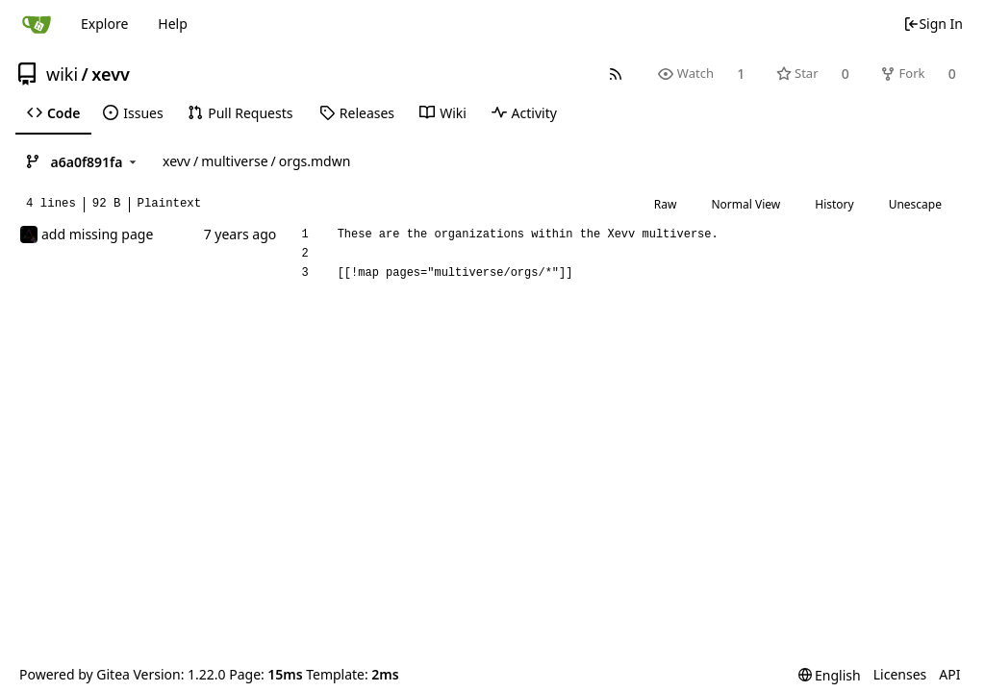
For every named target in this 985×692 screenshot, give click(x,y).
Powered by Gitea (74, 674)
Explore (104, 23)
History (834, 204)
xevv (110, 74)
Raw (665, 204)
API (949, 674)
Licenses (900, 674)
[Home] (36, 24)
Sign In (933, 23)
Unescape (915, 204)
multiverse (234, 161)
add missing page (97, 234)
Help (173, 23)
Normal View (745, 204)
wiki (62, 74)
